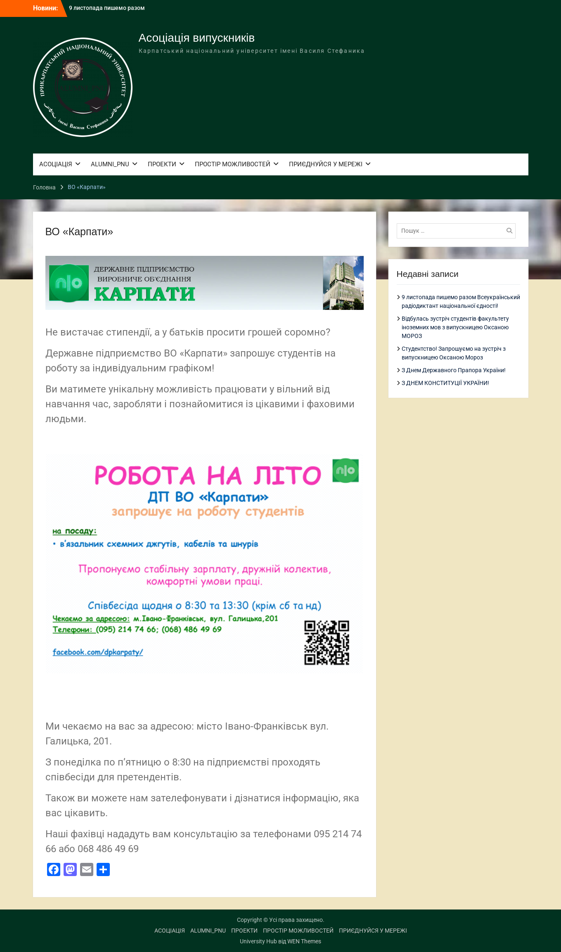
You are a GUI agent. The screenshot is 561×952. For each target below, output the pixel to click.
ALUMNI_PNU (110, 164)
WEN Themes (304, 941)
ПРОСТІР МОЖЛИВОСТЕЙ (232, 164)
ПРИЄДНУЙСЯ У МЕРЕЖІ (325, 164)
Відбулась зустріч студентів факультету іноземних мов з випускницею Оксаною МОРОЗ (455, 327)
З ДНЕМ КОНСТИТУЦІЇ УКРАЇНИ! (445, 383)
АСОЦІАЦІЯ (55, 164)
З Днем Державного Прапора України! (454, 370)
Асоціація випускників (197, 37)
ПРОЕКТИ (162, 164)
